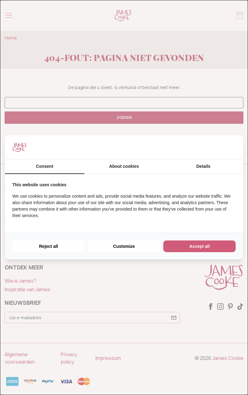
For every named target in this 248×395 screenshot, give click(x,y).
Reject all (48, 246)
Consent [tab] (44, 166)
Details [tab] (203, 166)
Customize (124, 246)
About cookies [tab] (124, 166)
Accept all (199, 246)
